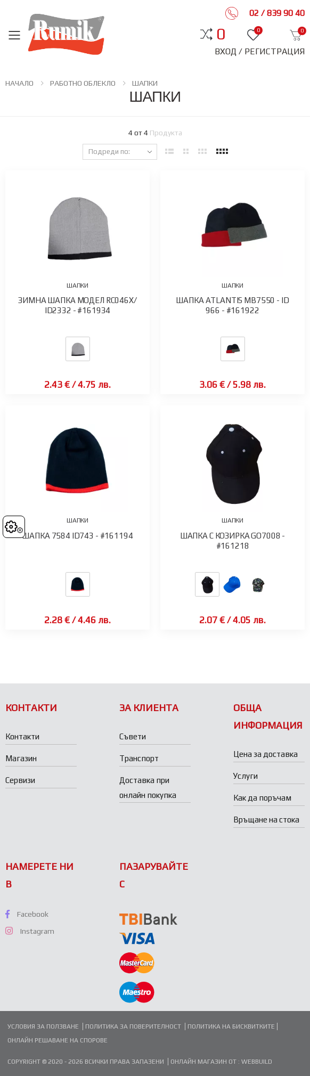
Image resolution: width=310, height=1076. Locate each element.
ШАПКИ (145, 83)
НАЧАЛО (19, 83)
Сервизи (20, 780)
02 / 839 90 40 (276, 13)
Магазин (21, 758)
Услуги (245, 775)
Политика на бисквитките (231, 1026)
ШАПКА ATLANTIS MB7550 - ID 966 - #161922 (232, 305)
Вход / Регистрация (260, 51)
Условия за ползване (43, 1026)
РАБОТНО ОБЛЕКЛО (83, 83)
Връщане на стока (266, 819)
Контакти (22, 736)
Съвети (132, 736)
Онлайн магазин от (204, 1061)
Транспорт (139, 758)
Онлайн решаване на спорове (57, 1040)
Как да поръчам (262, 797)
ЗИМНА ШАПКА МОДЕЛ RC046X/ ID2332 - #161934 (77, 305)
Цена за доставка (265, 754)
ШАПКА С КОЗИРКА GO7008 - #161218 (232, 540)
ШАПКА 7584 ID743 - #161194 (77, 535)
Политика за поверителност (133, 1026)
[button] (220, 34)
